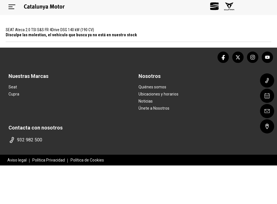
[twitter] (238, 57)
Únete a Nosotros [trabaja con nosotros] (153, 108)
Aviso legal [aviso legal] (17, 160)
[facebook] (223, 57)
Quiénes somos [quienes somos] (152, 87)
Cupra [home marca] (13, 94)
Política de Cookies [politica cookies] (87, 160)
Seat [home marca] (12, 87)
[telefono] (72, 140)
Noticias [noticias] (145, 101)
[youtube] (267, 57)
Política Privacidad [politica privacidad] (48, 160)
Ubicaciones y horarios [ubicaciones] (158, 94)
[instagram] (252, 57)
